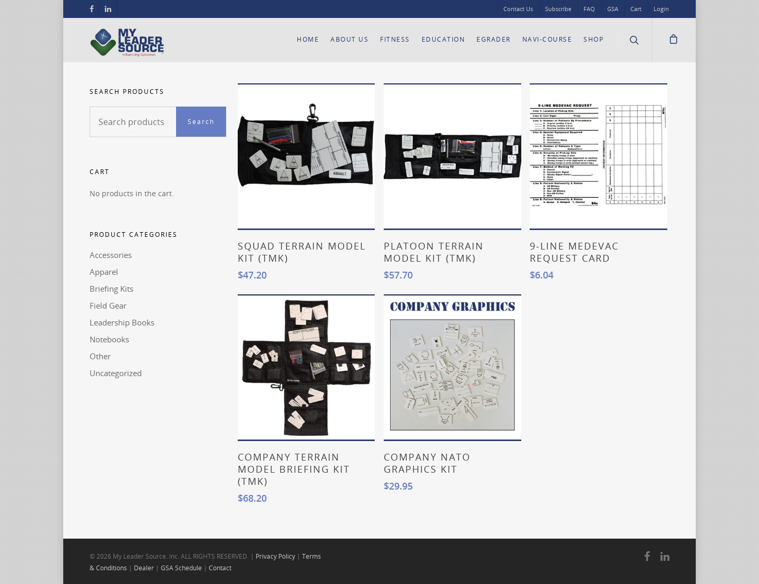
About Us (349, 39)
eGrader (493, 39)
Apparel (104, 271)
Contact (220, 567)
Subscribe (558, 9)
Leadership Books (122, 322)
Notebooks (109, 339)
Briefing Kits (111, 288)
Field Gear (108, 305)
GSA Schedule (181, 567)
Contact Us (518, 9)
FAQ (589, 9)
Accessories (111, 255)
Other (100, 356)
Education (443, 39)
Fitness (395, 39)
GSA (612, 9)
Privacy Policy (275, 556)
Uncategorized (116, 373)
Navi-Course (547, 39)
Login (661, 9)
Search (201, 121)
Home (308, 39)
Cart (635, 9)
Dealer (144, 567)
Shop (593, 39)
